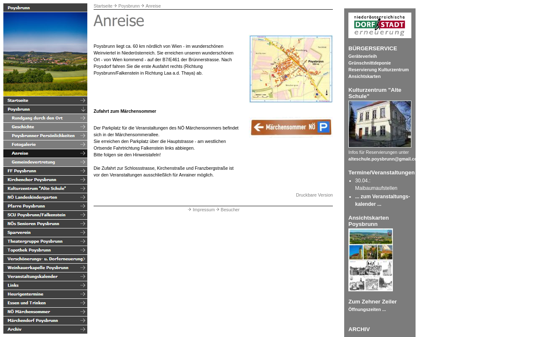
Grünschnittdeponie (369, 62)
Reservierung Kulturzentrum (378, 69)
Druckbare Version (314, 194)
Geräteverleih (362, 56)
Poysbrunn (129, 5)
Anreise (153, 5)
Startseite (103, 5)
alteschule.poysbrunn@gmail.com (384, 158)
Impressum (201, 209)
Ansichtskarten (364, 76)
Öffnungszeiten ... (367, 309)
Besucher (227, 209)
